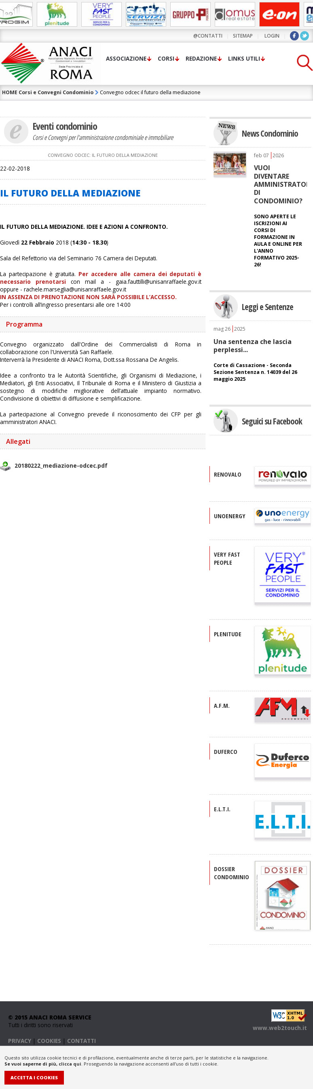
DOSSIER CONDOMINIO (231, 873)
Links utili (244, 58)
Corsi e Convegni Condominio (56, 92)
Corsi (166, 58)
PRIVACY (19, 1041)
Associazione (126, 58)
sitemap (243, 35)
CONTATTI (81, 1041)
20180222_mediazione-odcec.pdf (61, 465)
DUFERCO (225, 751)
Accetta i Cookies (34, 1077)
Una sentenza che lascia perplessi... (253, 345)
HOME (9, 92)
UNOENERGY (229, 516)
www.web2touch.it (280, 1028)
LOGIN (271, 35)
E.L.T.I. (222, 809)
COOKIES (49, 1041)
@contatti (207, 35)
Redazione (201, 58)
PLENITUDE (227, 634)
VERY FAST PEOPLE (227, 558)
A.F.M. (222, 705)
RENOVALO (227, 474)
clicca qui (70, 1064)
